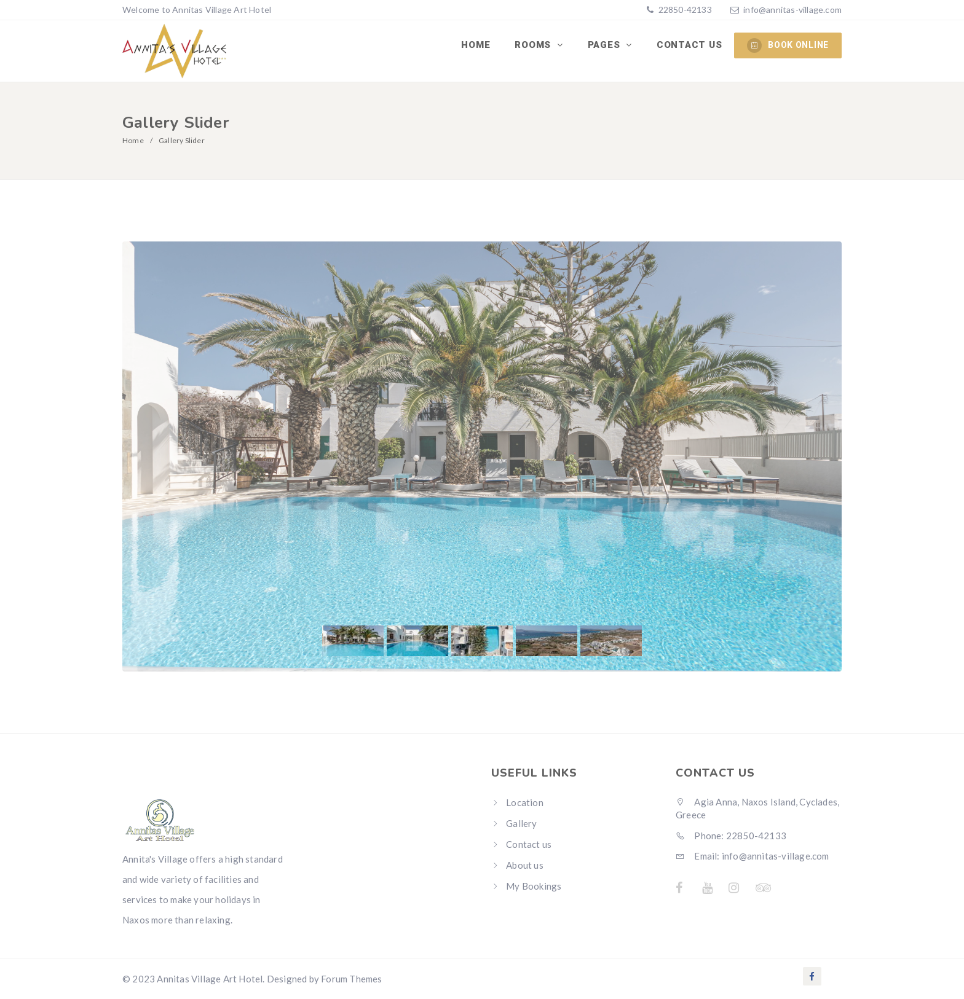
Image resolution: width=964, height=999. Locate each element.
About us (524, 865)
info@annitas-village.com (792, 9)
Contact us (689, 44)
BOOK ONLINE (788, 45)
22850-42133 (683, 9)
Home (475, 44)
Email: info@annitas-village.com (752, 855)
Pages (605, 44)
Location (524, 802)
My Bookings (533, 885)
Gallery (521, 823)
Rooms (534, 44)
